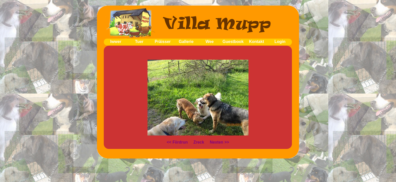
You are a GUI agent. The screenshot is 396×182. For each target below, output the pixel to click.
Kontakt (256, 41)
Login (280, 41)
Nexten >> (219, 142)
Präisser (163, 41)
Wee (210, 41)
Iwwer (115, 41)
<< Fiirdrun (177, 142)
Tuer (139, 41)
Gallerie (186, 41)
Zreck (198, 142)
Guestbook (233, 41)
